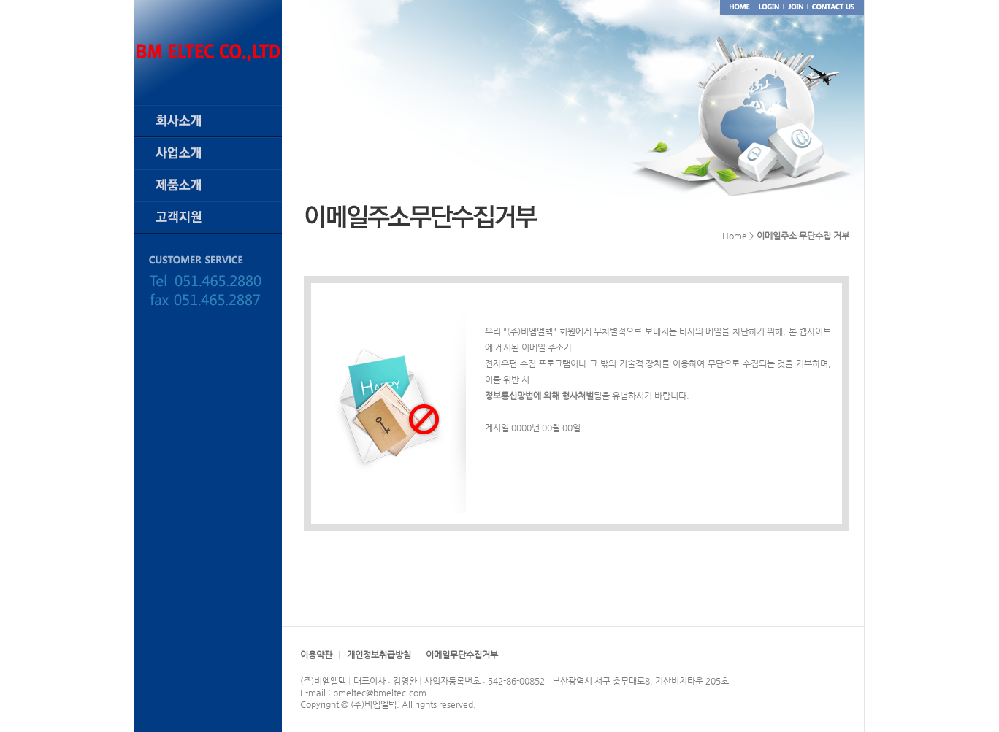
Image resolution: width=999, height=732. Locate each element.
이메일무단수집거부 (462, 655)
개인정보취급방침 (379, 655)
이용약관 (316, 655)
